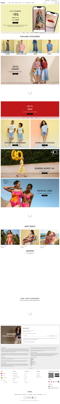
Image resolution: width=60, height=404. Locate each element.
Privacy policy (36, 339)
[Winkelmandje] (58, 3)
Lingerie (31, 365)
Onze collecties (26, 371)
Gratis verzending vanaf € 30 (54, 0)
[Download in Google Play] (57, 374)
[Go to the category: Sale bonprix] (30, 110)
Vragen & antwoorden (15, 373)
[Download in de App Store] (57, 376)
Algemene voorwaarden (18, 394)
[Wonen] (20, 2)
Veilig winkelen (52, 386)
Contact (14, 380)
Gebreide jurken (32, 359)
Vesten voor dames (32, 362)
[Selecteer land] (30, 397)
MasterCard (4, 373)
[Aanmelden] (52, 336)
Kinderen (32, 32)
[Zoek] (51, 3)
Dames (23, 32)
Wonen (36, 32)
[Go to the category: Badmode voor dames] (30, 193)
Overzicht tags (26, 382)
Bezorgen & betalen (15, 375)
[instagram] (56, 381)
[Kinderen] (16, 2)
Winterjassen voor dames (33, 363)
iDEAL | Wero (4, 377)
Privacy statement (30, 394)
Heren (27, 32)
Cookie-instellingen (39, 394)
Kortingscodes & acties (15, 382)
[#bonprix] (33, 2)
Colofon (44, 394)
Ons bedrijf (38, 373)
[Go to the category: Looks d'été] (30, 70)
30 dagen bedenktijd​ (47, 0)
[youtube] (53, 381)
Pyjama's (31, 364)
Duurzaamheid (38, 375)
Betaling (2, 371)
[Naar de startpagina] (5, 3)
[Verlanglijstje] (56, 3)
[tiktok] (58, 381)
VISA (3, 375)
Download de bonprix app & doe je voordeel (53, 371)
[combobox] (46, 3)
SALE (25, 380)
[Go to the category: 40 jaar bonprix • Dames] (30, 163)
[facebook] (51, 381)
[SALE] (23, 2)
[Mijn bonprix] (53, 3)
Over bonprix (38, 371)
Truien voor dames (32, 361)
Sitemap (35, 394)
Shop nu (15, 22)
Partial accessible (24, 394)
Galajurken (31, 358)
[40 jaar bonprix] (27, 2)
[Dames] (10, 2)
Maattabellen (14, 378)
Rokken (31, 360)
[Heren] (12, 2)
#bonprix (30, 251)
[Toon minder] (30, 368)
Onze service (14, 371)
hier (26, 339)
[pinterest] (49, 381)
